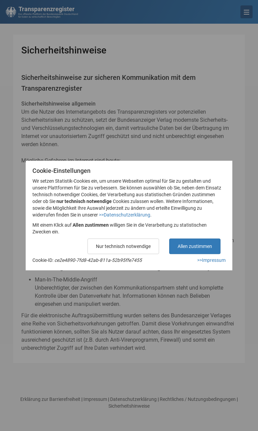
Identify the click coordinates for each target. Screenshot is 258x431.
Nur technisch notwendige (123, 246)
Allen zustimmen (195, 246)
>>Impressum (211, 260)
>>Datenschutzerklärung (124, 215)
